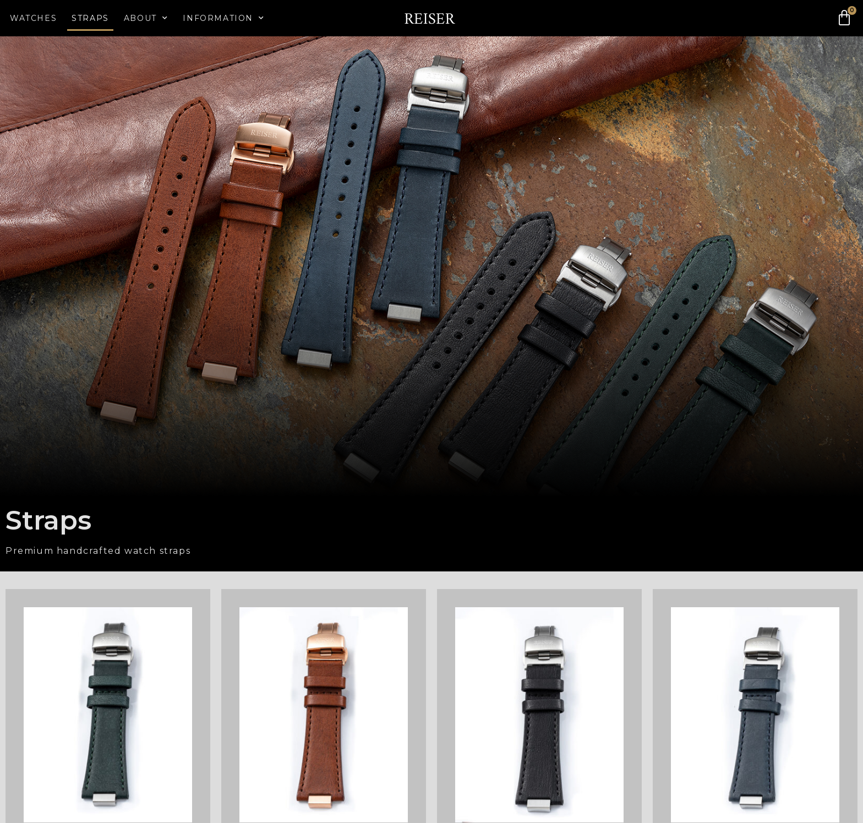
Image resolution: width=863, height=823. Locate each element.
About (146, 18)
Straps (90, 18)
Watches (33, 18)
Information (223, 18)
